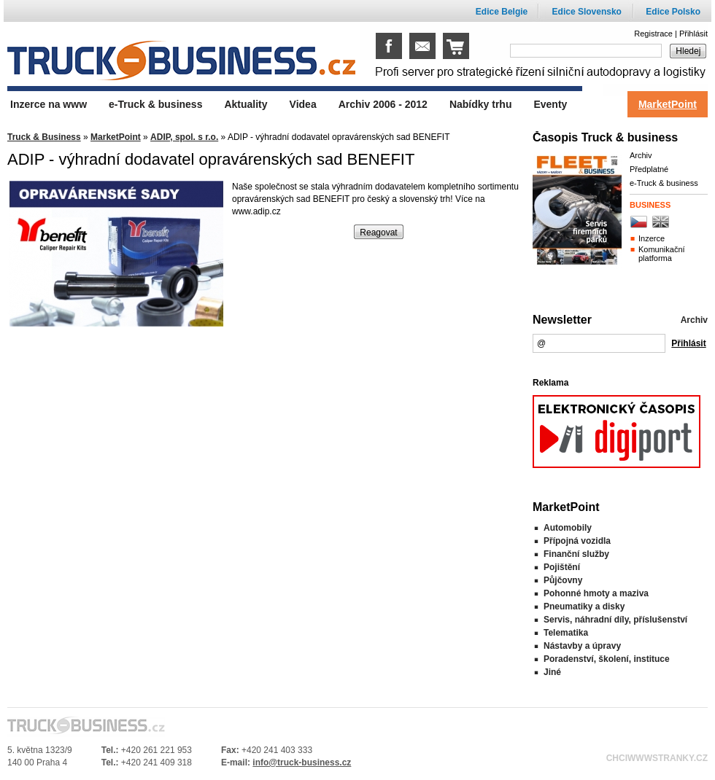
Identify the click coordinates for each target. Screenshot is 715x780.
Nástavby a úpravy (582, 646)
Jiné (552, 672)
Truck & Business (44, 137)
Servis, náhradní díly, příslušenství (615, 620)
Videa (303, 104)
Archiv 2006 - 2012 (383, 104)
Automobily (568, 528)
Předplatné (649, 169)
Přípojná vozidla (577, 541)
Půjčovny (563, 580)
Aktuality (245, 104)
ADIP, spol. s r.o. (184, 137)
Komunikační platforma (661, 253)
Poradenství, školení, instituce (607, 659)
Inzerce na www (48, 104)
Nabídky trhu (480, 104)
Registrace (653, 33)
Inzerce (651, 238)
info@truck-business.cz (301, 762)
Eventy (550, 104)
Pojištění (562, 567)
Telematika (566, 633)
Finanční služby (576, 554)
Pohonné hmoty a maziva (596, 593)
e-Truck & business (664, 183)
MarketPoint (115, 137)
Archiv (641, 155)
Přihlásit (693, 33)
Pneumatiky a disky (584, 606)
